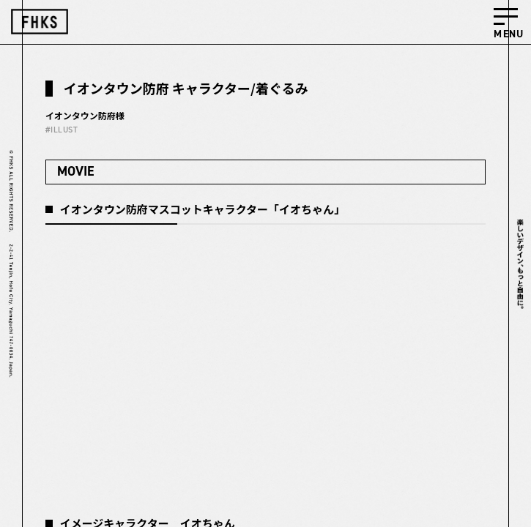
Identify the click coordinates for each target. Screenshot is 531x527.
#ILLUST (61, 129)
